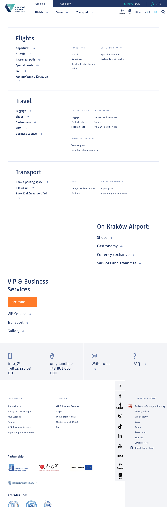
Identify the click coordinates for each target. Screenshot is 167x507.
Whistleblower (142, 439)
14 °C (155, 4)
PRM (19, 128)
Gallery (14, 330)
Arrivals (21, 54)
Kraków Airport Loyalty (112, 59)
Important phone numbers (84, 150)
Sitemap (139, 434)
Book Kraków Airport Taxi (31, 193)
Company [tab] (66, 3)
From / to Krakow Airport (20, 408)
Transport (82, 12)
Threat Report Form (144, 444)
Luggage (21, 111)
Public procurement (66, 413)
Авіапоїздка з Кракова (32, 76)
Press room (140, 429)
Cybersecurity (141, 413)
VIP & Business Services (105, 127)
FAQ (18, 71)
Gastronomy (24, 122)
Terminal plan (78, 145)
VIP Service (17, 313)
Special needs (25, 65)
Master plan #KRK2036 (67, 418)
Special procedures (110, 54)
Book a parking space (30, 182)
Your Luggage (14, 413)
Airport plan (107, 188)
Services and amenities (105, 117)
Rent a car (22, 188)
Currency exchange (113, 254)
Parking (11, 418)
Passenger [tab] (41, 3)
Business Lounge (27, 134)
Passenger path (26, 59)
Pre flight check (79, 122)
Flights (39, 12)
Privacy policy (142, 408)
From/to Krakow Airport (83, 188)
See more (18, 301)
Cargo (59, 408)
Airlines (75, 68)
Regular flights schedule (83, 64)
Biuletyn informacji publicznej (150, 403)
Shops (20, 116)
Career (138, 418)
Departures (23, 48)
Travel (59, 12)
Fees (58, 423)
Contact (139, 423)
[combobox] (137, 12)
